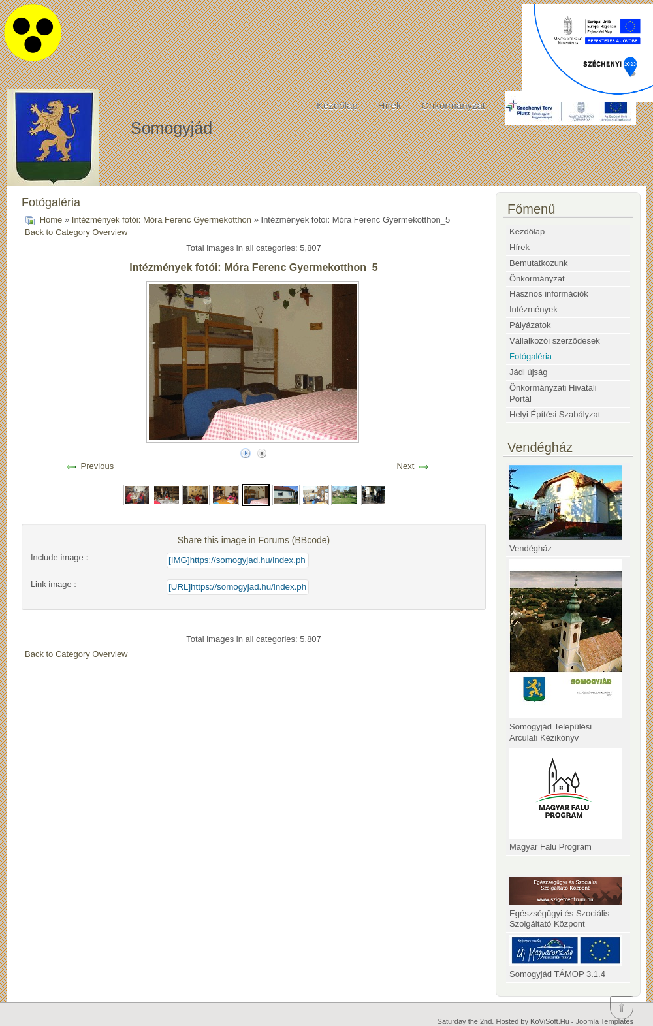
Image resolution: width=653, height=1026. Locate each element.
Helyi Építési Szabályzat (554, 414)
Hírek (390, 105)
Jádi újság (528, 372)
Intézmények (533, 309)
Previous (97, 466)
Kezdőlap (337, 105)
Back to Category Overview (76, 232)
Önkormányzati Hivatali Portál (553, 393)
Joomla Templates (604, 1021)
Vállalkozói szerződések (554, 340)
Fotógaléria (530, 356)
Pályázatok (530, 325)
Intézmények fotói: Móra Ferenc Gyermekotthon (161, 220)
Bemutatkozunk (538, 263)
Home (51, 220)
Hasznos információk (548, 293)
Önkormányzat (453, 105)
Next (406, 466)
